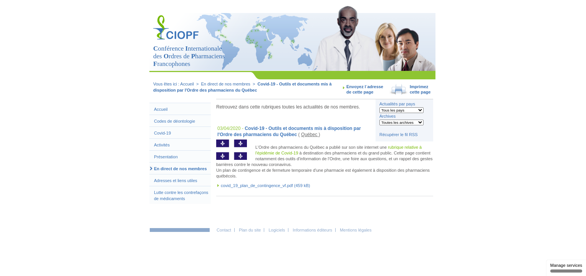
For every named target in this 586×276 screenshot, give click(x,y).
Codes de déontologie (174, 121)
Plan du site (250, 230)
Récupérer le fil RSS (398, 134)
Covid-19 (162, 133)
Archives (387, 116)
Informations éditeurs (312, 230)
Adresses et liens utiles (175, 180)
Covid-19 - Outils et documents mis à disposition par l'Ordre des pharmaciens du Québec (289, 131)
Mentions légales (356, 230)
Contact (224, 230)
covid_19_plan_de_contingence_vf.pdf (257, 185)
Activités (162, 145)
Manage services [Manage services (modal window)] (566, 268)
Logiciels (276, 230)
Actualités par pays (397, 104)
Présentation (166, 156)
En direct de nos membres (180, 168)
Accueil (187, 84)
